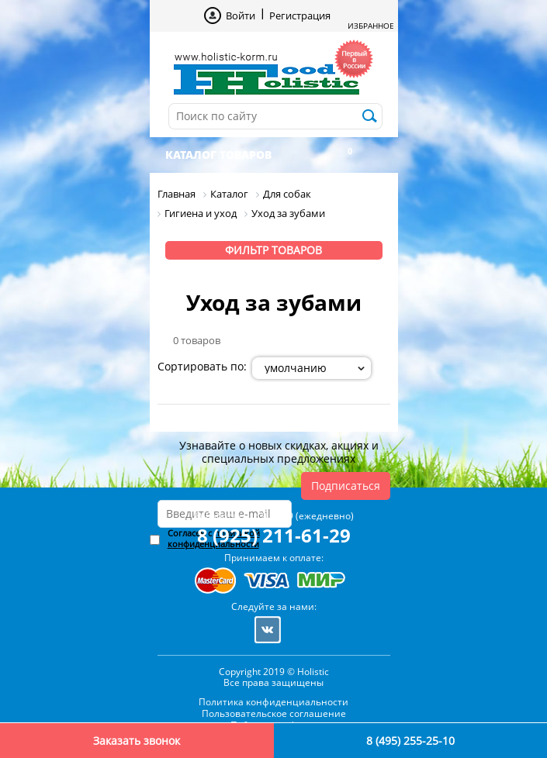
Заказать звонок (136, 740)
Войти (240, 15)
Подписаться (345, 485)
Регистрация (300, 15)
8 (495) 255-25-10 (410, 740)
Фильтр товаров (273, 250)
